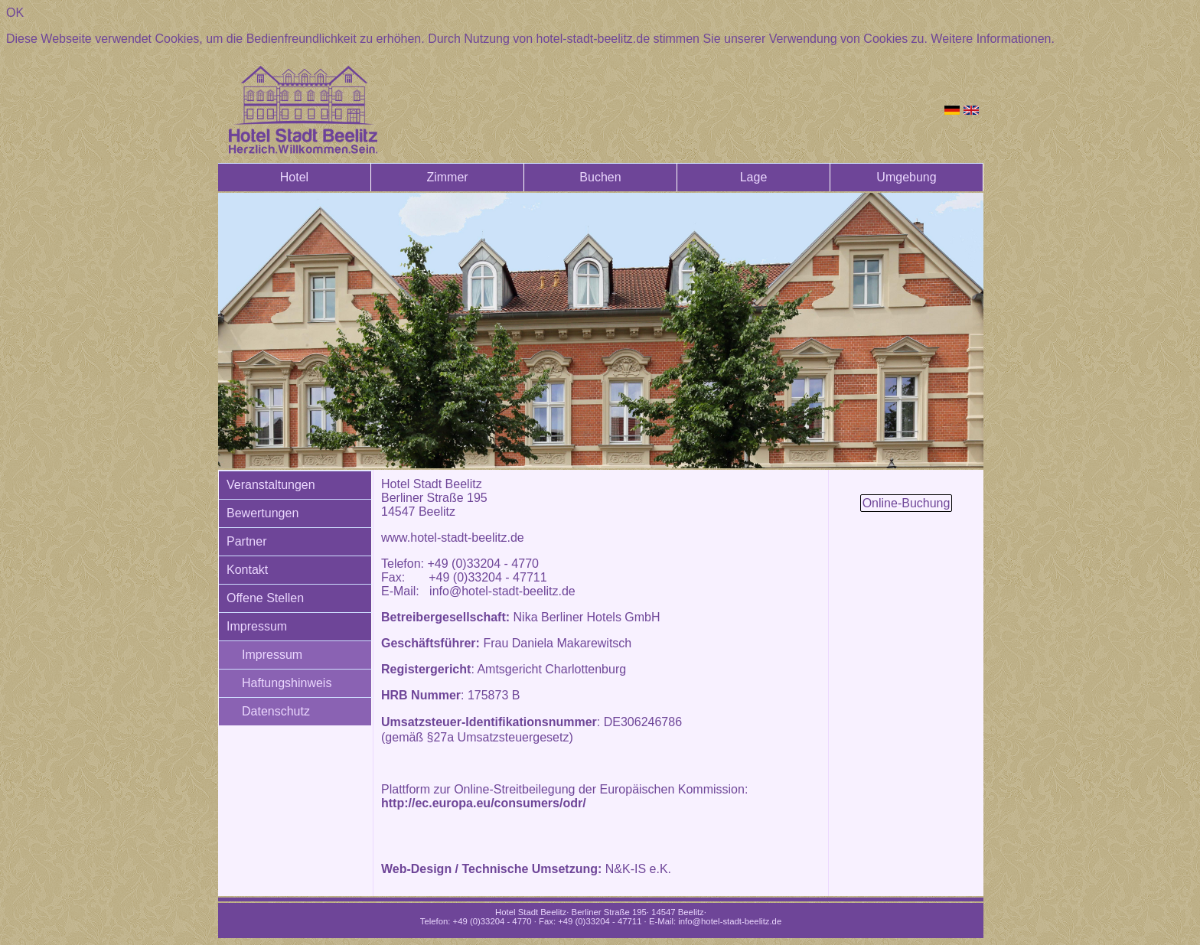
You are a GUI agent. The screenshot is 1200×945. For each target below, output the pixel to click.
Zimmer (447, 177)
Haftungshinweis (286, 682)
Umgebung (906, 177)
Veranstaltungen (271, 484)
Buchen (600, 177)
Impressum (257, 626)
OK (15, 12)
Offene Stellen (265, 597)
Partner (246, 541)
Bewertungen (262, 513)
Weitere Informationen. (993, 38)
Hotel (294, 177)
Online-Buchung (906, 503)
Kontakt (247, 569)
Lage (754, 177)
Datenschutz (276, 711)
